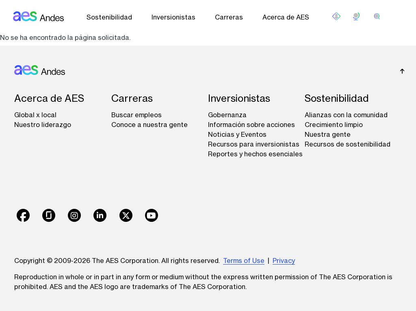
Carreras (229, 17)
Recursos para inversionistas (253, 144)
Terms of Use (243, 260)
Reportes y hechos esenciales (255, 154)
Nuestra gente (328, 134)
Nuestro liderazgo (42, 124)
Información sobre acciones (251, 124)
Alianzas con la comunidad (346, 115)
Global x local (35, 115)
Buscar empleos (136, 115)
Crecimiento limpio (334, 124)
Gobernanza (227, 115)
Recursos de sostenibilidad (347, 144)
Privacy (284, 260)
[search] (377, 16)
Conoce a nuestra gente (149, 124)
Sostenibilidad (109, 17)
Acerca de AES (285, 17)
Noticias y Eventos (237, 134)
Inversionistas (173, 17)
